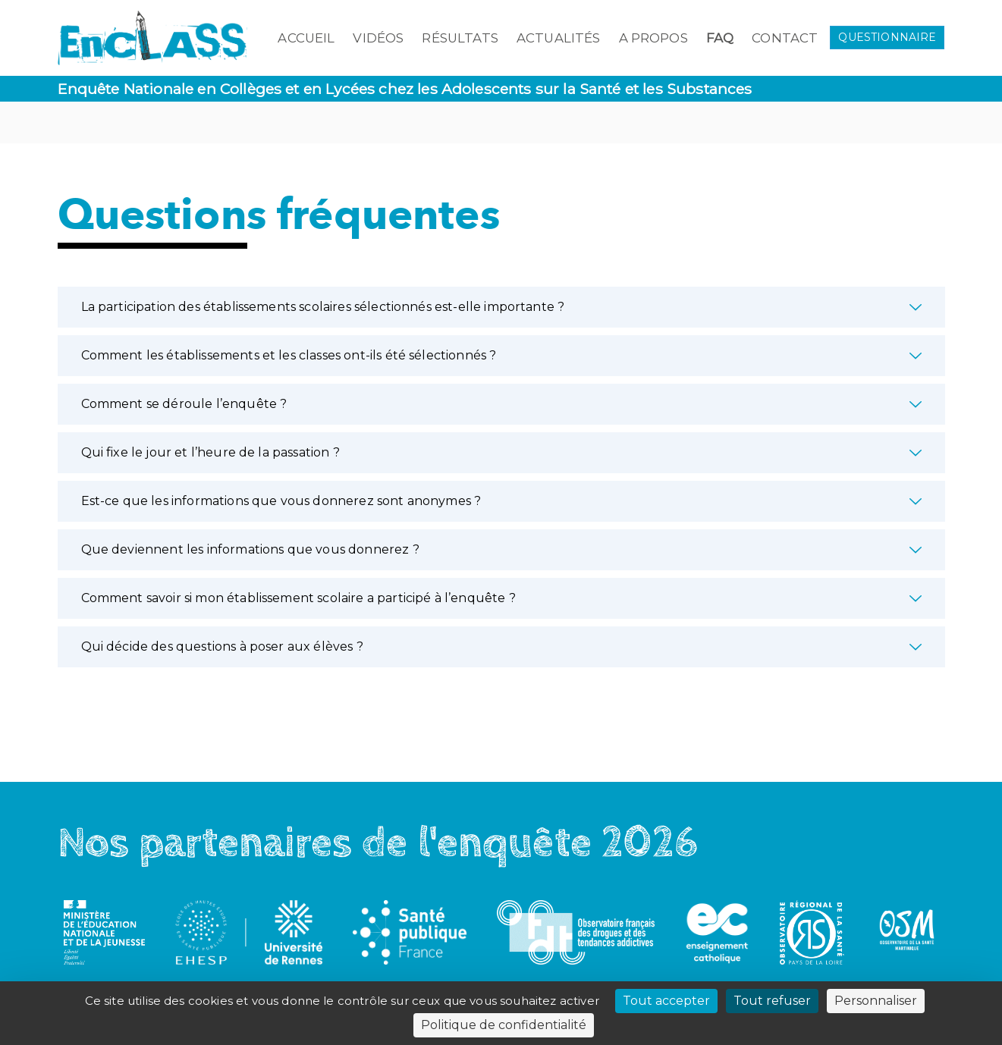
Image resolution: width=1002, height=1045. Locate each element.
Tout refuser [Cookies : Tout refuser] (772, 1000)
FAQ (719, 38)
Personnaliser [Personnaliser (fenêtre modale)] (875, 1000)
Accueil (306, 38)
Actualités (559, 38)
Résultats (460, 38)
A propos (653, 38)
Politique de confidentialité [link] (503, 1025)
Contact (785, 38)
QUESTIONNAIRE (887, 37)
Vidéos (378, 38)
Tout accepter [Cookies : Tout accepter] (666, 1000)
